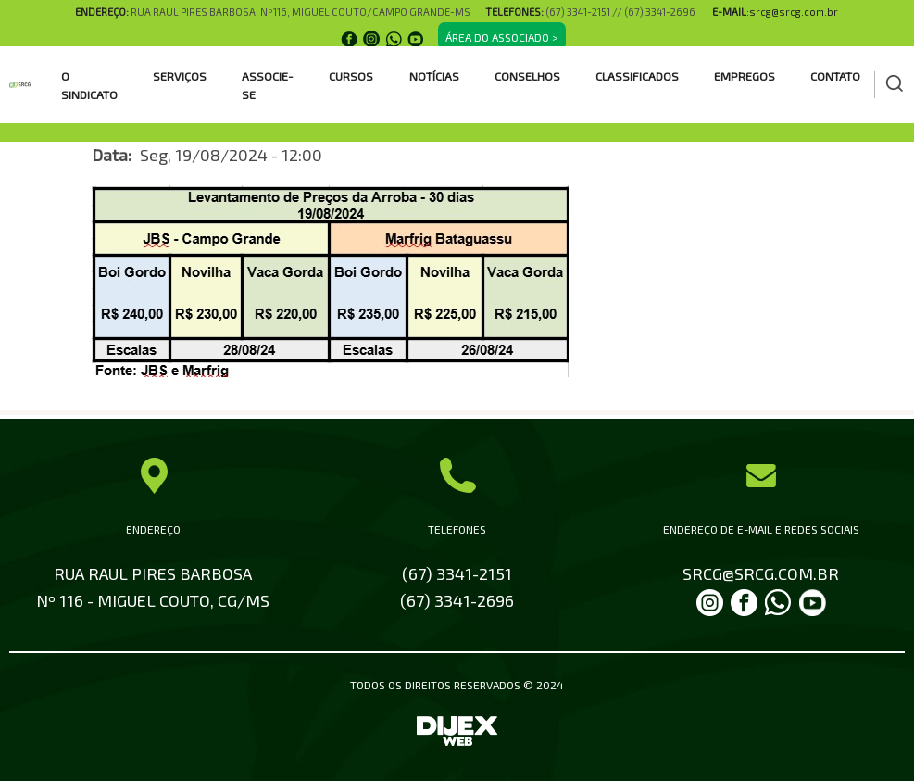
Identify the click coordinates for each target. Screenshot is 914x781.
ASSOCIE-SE (268, 85)
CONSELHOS (527, 76)
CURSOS (351, 76)
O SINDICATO (89, 85)
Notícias (434, 76)
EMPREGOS (744, 76)
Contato (835, 76)
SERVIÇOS (180, 76)
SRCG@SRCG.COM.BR (760, 573)
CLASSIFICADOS (637, 76)
